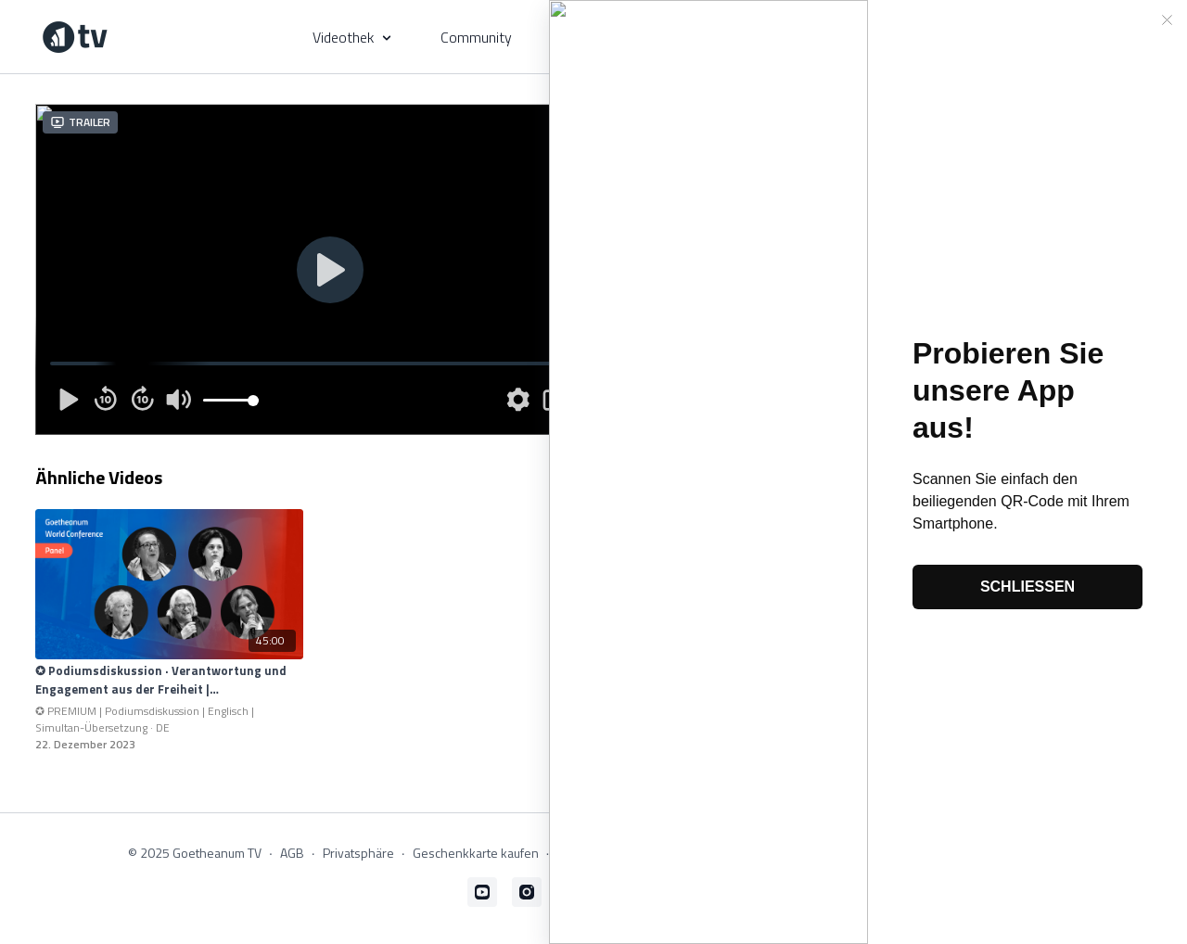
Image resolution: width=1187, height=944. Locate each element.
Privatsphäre (358, 852)
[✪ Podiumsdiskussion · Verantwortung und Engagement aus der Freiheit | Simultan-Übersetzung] (169, 680)
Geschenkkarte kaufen (476, 852)
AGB (292, 852)
